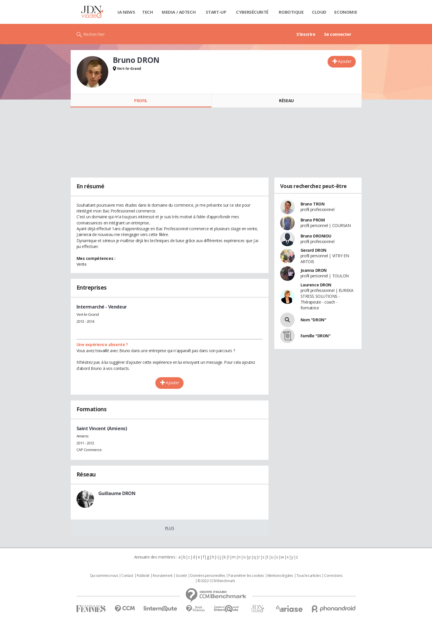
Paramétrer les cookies (246, 576)
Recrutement (162, 576)
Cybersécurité (252, 12)
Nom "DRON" (313, 319)
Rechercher (94, 34)
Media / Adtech (178, 12)
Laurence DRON (316, 285)
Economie (345, 12)
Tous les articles (308, 576)
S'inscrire (305, 34)
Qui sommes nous (104, 576)
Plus (169, 528)
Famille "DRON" (316, 335)
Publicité (143, 576)
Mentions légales (280, 576)
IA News (126, 12)
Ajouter (344, 61)
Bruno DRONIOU (316, 236)
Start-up (216, 12)
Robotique (291, 12)
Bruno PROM (313, 220)
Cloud (319, 12)
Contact (127, 576)
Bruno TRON (313, 204)
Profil (140, 100)
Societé (181, 576)
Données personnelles (207, 576)
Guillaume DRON (117, 493)
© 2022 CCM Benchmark (216, 581)
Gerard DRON (313, 250)
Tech (147, 12)
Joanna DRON (314, 270)
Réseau (286, 100)
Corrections (333, 576)
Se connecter (337, 34)
